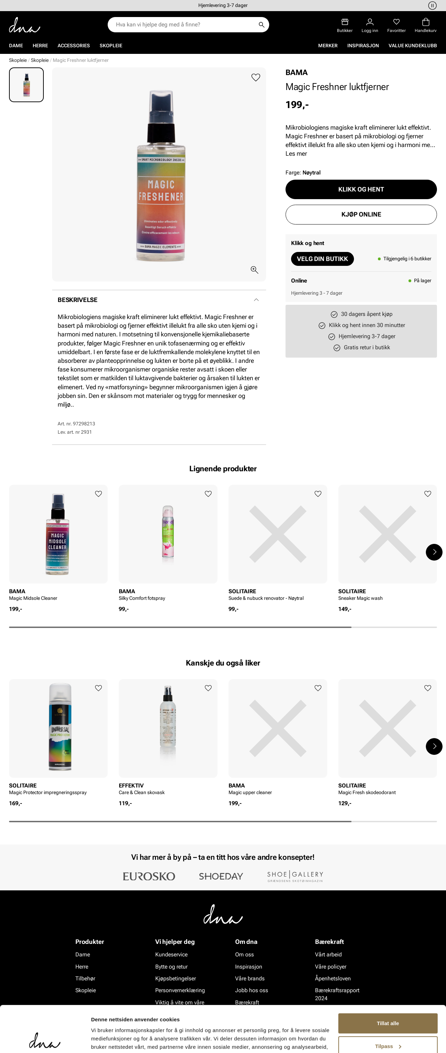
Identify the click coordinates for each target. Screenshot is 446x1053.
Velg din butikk (322, 258)
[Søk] (261, 24)
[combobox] (185, 24)
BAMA (297, 72)
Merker (328, 45)
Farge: (303, 172)
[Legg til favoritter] (256, 78)
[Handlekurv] (425, 25)
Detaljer (100, 1039)
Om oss (244, 954)
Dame (16, 45)
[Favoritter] (396, 25)
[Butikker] (345, 25)
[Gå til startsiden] (24, 25)
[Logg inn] (370, 25)
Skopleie (111, 45)
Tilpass (388, 1002)
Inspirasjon (363, 45)
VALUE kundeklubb (413, 45)
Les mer (296, 153)
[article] (58, 545)
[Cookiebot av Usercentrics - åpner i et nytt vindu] (45, 1039)
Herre (40, 45)
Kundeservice (171, 954)
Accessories (74, 45)
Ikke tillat (388, 1025)
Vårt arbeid (328, 954)
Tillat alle (388, 980)
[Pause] (431, 5)
